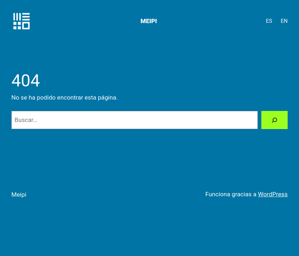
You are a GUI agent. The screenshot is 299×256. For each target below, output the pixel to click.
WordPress (273, 194)
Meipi (148, 21)
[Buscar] (274, 120)
